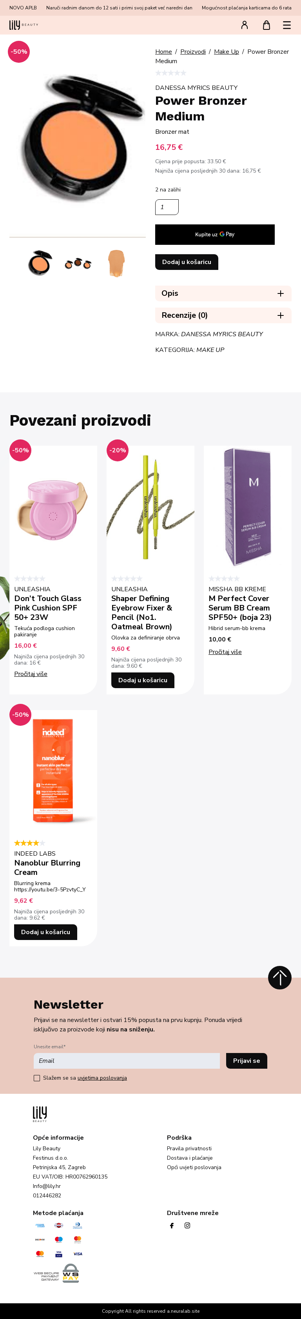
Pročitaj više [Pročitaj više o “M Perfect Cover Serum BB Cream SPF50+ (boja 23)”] (225, 652)
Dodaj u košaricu (186, 262)
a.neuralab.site (183, 1311)
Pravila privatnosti (189, 1149)
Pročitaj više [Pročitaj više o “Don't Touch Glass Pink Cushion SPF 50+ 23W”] (30, 674)
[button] (287, 25)
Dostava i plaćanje (190, 1158)
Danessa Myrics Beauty (222, 334)
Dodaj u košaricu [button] (142, 680)
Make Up (210, 350)
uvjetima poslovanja (102, 1078)
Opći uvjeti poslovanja (194, 1167)
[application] (215, 234)
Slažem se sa (85, 1078)
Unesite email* (49, 1047)
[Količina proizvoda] (167, 207)
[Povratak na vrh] (280, 977)
